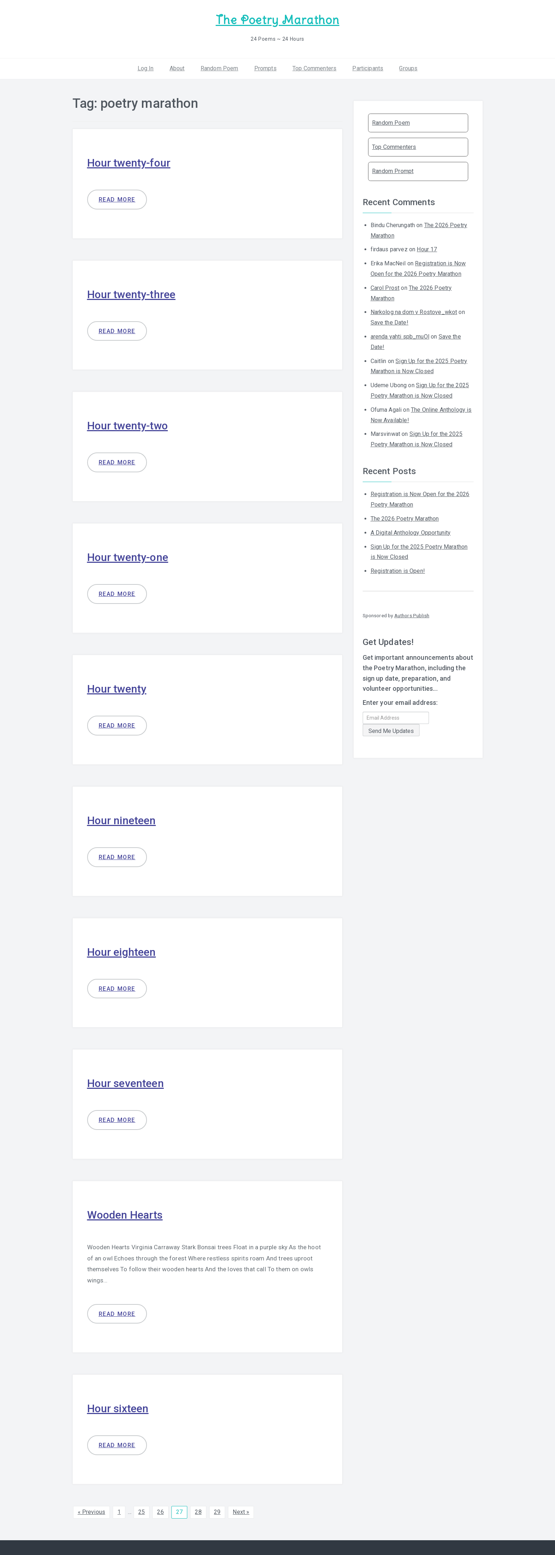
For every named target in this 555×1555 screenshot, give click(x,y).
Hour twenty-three (131, 294)
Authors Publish (411, 615)
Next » (241, 1511)
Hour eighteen (121, 952)
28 (198, 1511)
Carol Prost (385, 287)
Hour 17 (427, 249)
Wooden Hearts (125, 1215)
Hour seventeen (125, 1083)
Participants (367, 68)
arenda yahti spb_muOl (400, 336)
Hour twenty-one (127, 557)
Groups (408, 68)
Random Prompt (392, 171)
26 (160, 1511)
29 (217, 1511)
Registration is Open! (398, 570)
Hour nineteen (121, 820)
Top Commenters (314, 68)
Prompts (265, 68)
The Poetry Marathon (277, 20)
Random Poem (219, 68)
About (177, 68)
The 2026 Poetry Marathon (405, 518)
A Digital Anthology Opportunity (411, 532)
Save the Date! (389, 322)
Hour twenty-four (129, 162)
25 (141, 1511)
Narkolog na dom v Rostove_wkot (414, 312)
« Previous (92, 1511)
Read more (117, 199)
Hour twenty (117, 688)
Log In (146, 68)
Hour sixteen (118, 1408)
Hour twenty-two (127, 425)
